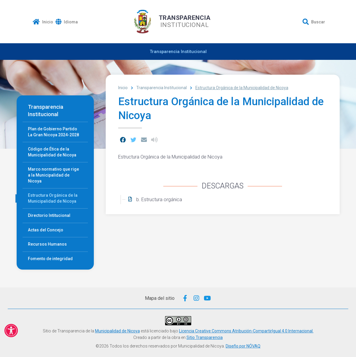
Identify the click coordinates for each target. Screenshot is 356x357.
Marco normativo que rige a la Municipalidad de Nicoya (53, 175)
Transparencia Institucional (178, 51)
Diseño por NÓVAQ (243, 346)
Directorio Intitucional (49, 215)
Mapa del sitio (160, 298)
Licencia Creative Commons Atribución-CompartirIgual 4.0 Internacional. (246, 331)
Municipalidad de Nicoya (117, 331)
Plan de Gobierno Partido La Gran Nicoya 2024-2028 (53, 132)
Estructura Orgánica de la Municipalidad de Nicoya (52, 198)
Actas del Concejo (45, 230)
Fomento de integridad (50, 258)
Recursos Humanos (47, 244)
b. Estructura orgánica (159, 199)
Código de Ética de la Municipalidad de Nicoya (52, 152)
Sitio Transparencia (204, 337)
